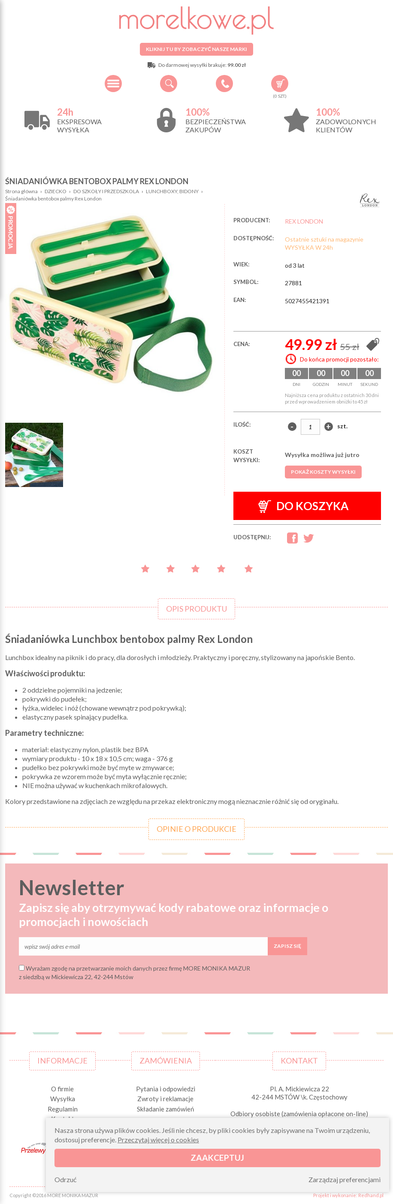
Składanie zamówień (165, 1109)
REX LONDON (304, 221)
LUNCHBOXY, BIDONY (172, 191)
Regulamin (63, 1109)
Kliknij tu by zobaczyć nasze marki (196, 49)
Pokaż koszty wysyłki (323, 472)
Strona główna (21, 191)
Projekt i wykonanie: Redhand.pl (348, 1195)
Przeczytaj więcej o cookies (158, 1139)
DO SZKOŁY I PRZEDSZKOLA (106, 191)
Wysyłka (62, 1098)
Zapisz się (287, 946)
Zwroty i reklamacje (165, 1098)
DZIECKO (56, 191)
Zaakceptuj (217, 1157)
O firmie (62, 1089)
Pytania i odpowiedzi (165, 1089)
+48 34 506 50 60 (224, 83)
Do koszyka (303, 506)
